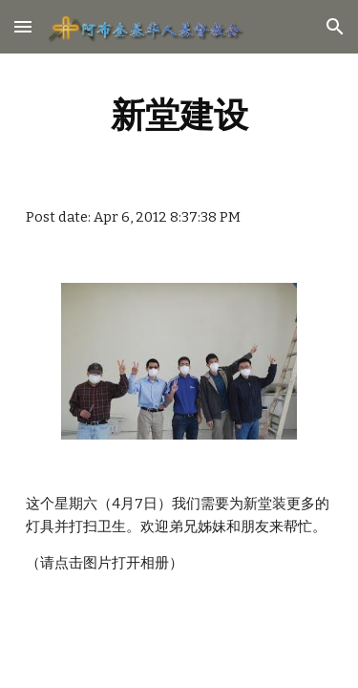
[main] (179, 114)
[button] (23, 26)
